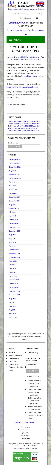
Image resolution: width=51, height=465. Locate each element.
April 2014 (12, 242)
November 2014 (14, 227)
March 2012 (13, 317)
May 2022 (12, 171)
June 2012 (12, 306)
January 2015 (13, 220)
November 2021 (14, 174)
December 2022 (15, 167)
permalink (37, 59)
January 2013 (13, 284)
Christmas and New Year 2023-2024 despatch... (24, 124)
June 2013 (12, 269)
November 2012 (14, 291)
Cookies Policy (13, 361)
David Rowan (25, 438)
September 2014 (15, 231)
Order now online (17, 22)
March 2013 (13, 276)
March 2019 (13, 190)
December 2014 (14, 223)
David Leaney (25, 427)
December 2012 (14, 287)
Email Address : (13, 143)
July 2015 (12, 212)
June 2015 (12, 216)
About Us (12, 353)
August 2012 (13, 299)
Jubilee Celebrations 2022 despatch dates (22, 128)
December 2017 (14, 197)
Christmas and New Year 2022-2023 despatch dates (34, 401)
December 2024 (15, 159)
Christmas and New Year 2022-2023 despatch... (24, 126)
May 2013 (12, 272)
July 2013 (12, 265)
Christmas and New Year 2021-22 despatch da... (24, 130)
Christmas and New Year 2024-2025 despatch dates (34, 383)
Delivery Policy (14, 358)
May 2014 (12, 238)
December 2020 (15, 178)
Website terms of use (16, 356)
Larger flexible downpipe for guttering (22, 87)
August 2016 (13, 205)
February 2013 (14, 280)
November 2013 (14, 254)
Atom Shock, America (25, 430)
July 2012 (12, 302)
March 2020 (13, 182)
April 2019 (12, 186)
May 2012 (12, 310)
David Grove (25, 436)
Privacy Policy (13, 364)
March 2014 (13, 246)
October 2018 (13, 193)
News (22, 59)
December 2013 (14, 250)
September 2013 (15, 257)
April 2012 (12, 314)
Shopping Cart (26, 18)
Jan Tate (25, 433)
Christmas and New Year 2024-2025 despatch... (24, 121)
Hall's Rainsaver (34, 57)
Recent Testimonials (24, 423)
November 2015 (14, 208)
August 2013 (13, 261)
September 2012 (15, 295)
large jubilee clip (28, 76)
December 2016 (14, 201)
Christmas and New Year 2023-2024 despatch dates (34, 392)
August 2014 (13, 235)
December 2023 (15, 163)
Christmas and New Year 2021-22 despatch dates (35, 415)
